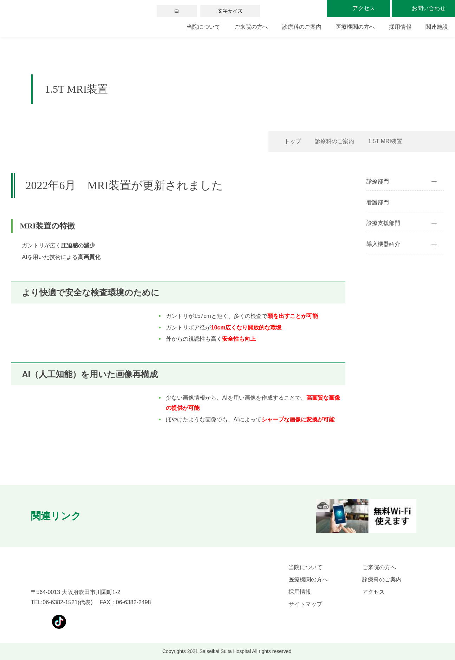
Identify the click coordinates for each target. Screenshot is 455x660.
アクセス (373, 592)
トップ (292, 141)
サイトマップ (305, 604)
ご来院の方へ (251, 27)
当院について (203, 27)
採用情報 (400, 27)
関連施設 (436, 27)
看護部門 (377, 202)
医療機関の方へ (355, 27)
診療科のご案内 (301, 27)
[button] (101, 516)
